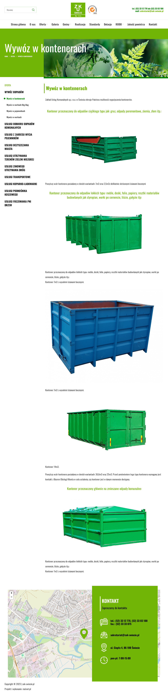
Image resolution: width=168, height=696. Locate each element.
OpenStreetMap (145, 676)
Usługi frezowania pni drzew (18, 203)
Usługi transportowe (17, 177)
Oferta (13, 56)
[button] (84, 633)
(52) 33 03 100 (157, 8)
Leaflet (133, 676)
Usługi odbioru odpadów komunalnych (19, 125)
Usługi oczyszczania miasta (17, 147)
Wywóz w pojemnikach (16, 111)
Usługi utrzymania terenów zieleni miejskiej (19, 157)
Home (6, 56)
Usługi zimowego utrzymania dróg (15, 168)
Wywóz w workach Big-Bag (18, 104)
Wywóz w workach (14, 117)
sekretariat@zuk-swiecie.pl (151, 11)
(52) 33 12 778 (141, 8)
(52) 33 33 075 (123, 624)
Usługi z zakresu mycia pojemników (18, 136)
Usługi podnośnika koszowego (16, 192)
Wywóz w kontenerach (16, 98)
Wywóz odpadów (14, 92)
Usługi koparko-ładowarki (21, 184)
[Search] (20, 10)
